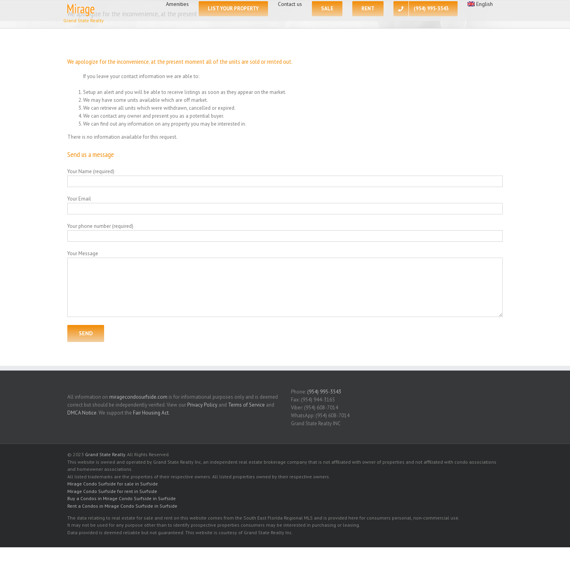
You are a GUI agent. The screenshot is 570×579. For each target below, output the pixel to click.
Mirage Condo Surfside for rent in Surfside (112, 491)
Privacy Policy (202, 404)
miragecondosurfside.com (138, 397)
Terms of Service (246, 404)
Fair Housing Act (151, 412)
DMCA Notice (82, 412)
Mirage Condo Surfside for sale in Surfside (112, 484)
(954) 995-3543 (324, 391)
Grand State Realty (105, 454)
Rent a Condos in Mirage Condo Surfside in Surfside (122, 506)
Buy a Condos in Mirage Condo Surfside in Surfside (121, 498)
